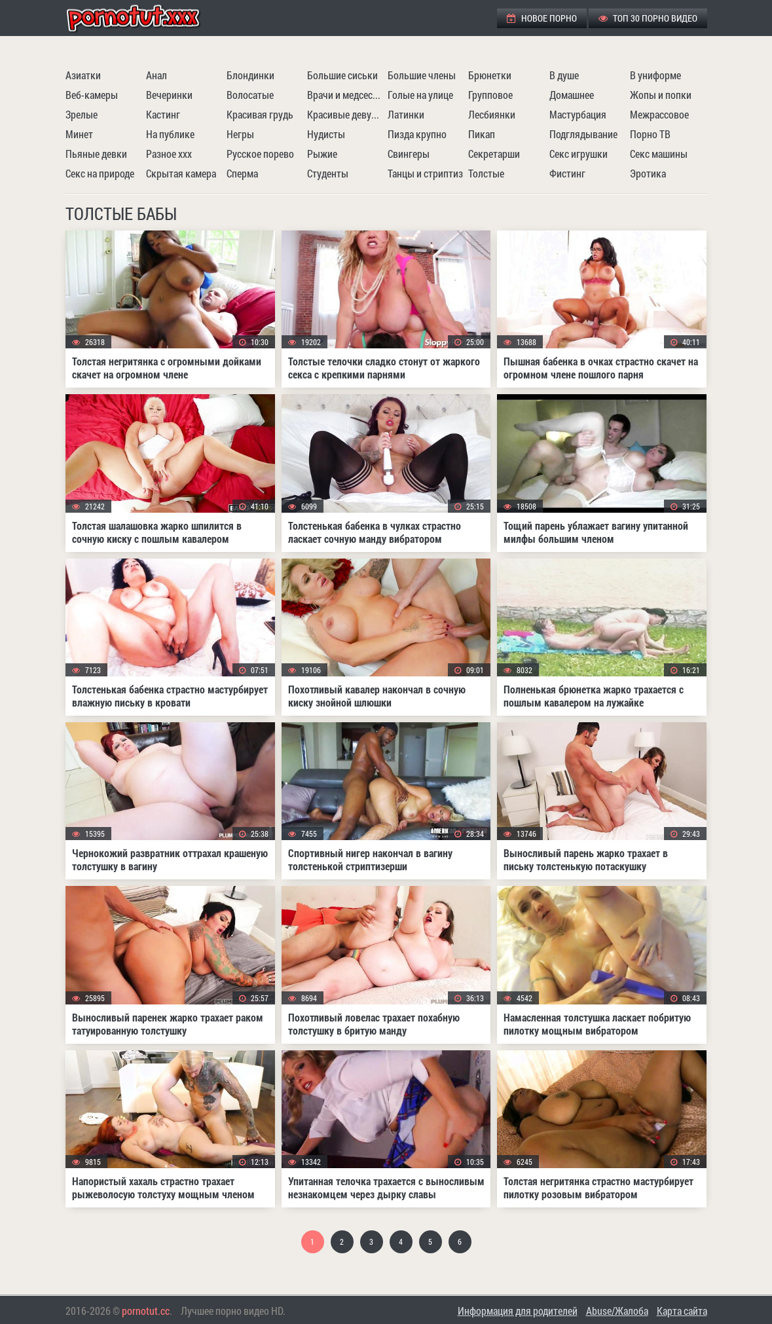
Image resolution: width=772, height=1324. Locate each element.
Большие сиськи (342, 75)
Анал (156, 75)
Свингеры (409, 153)
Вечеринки (169, 94)
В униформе (655, 75)
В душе (564, 75)
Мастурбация (577, 114)
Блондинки (250, 75)
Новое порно (542, 18)
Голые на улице (420, 94)
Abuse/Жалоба (617, 1310)
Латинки (406, 114)
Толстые (486, 173)
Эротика (648, 173)
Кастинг (163, 114)
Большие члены (422, 75)
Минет (79, 134)
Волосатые (250, 94)
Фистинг (567, 173)
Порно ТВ (650, 134)
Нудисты (326, 134)
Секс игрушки (578, 153)
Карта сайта (682, 1310)
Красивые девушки (345, 114)
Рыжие (322, 153)
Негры (240, 134)
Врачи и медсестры (345, 94)
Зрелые (81, 114)
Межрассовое (659, 114)
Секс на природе (99, 173)
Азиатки (83, 75)
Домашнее (571, 94)
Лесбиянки (491, 114)
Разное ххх (169, 153)
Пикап (481, 134)
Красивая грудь (260, 114)
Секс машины (659, 153)
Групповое (490, 94)
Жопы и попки (660, 94)
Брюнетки (489, 75)
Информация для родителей (518, 1310)
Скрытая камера (181, 173)
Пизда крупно (417, 134)
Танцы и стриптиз (425, 173)
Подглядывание (583, 134)
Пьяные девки (96, 153)
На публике (170, 134)
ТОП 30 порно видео (647, 18)
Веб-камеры (91, 94)
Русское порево (260, 153)
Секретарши (494, 153)
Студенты (327, 173)
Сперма (242, 173)
